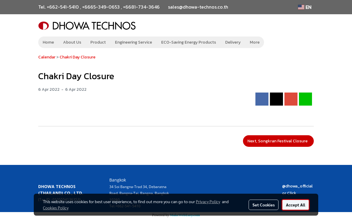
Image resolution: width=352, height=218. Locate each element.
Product (98, 42)
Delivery (233, 42)
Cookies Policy (55, 207)
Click (291, 193)
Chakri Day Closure (77, 57)
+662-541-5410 (63, 6)
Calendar (46, 57)
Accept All (295, 204)
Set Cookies (263, 204)
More (255, 42)
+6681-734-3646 (141, 6)
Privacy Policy (208, 201)
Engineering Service (133, 42)
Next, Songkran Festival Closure (278, 141)
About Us (72, 42)
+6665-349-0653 (101, 6)
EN (304, 7)
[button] (273, 42)
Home (48, 42)
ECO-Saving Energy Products (188, 42)
